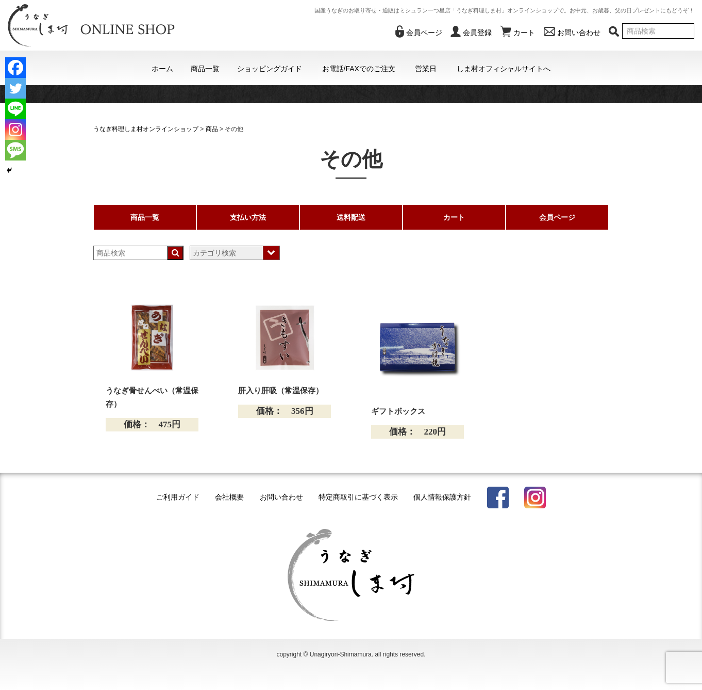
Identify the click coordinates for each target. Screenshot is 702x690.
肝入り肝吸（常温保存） (280, 391)
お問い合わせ (281, 497)
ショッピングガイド (269, 69)
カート (454, 217)
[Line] (15, 109)
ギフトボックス (398, 411)
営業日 (426, 69)
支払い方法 (248, 217)
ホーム (162, 69)
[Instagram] (15, 129)
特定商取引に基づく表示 (358, 497)
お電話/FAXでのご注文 (358, 69)
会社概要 (229, 497)
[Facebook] (15, 67)
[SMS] (15, 150)
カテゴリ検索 (214, 253)
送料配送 (351, 217)
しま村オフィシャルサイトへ (503, 69)
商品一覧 (205, 69)
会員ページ (557, 217)
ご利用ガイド (177, 497)
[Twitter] (15, 88)
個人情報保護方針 (442, 497)
